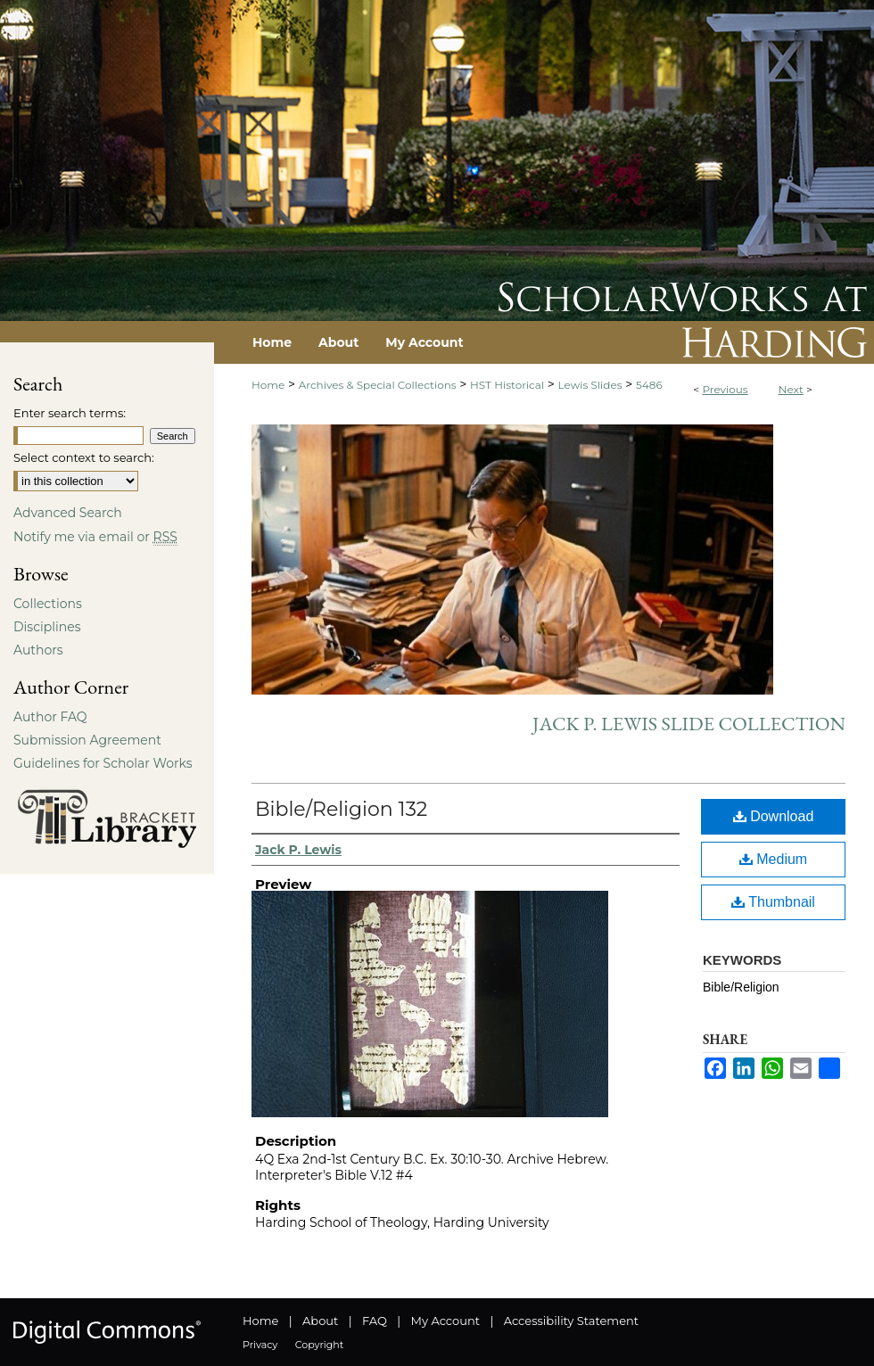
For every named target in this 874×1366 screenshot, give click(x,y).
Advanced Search (67, 513)
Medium (773, 859)
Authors (38, 650)
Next (791, 389)
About (320, 1320)
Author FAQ (50, 717)
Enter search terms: (69, 413)
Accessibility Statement (571, 1320)
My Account (445, 1320)
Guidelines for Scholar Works (103, 763)
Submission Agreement (87, 740)
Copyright (319, 1344)
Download (773, 816)
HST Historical (507, 384)
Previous (724, 389)
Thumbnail (773, 901)
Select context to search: (83, 457)
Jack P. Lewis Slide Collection (688, 723)
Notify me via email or (95, 537)
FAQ (374, 1320)
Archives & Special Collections (378, 384)
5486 (649, 384)
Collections (47, 604)
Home (267, 384)
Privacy (260, 1344)
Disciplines (46, 627)
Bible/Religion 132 (341, 809)
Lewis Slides (590, 384)
